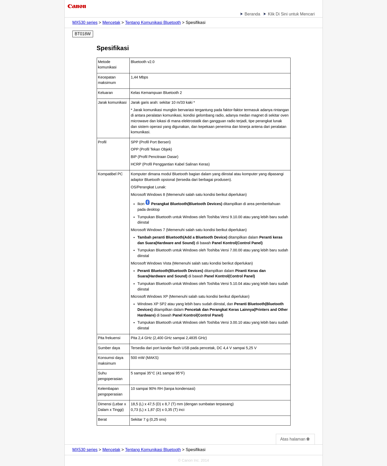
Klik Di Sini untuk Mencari (291, 14)
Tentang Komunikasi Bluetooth (153, 22)
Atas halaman (295, 439)
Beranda (252, 14)
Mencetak (111, 22)
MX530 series (85, 22)
